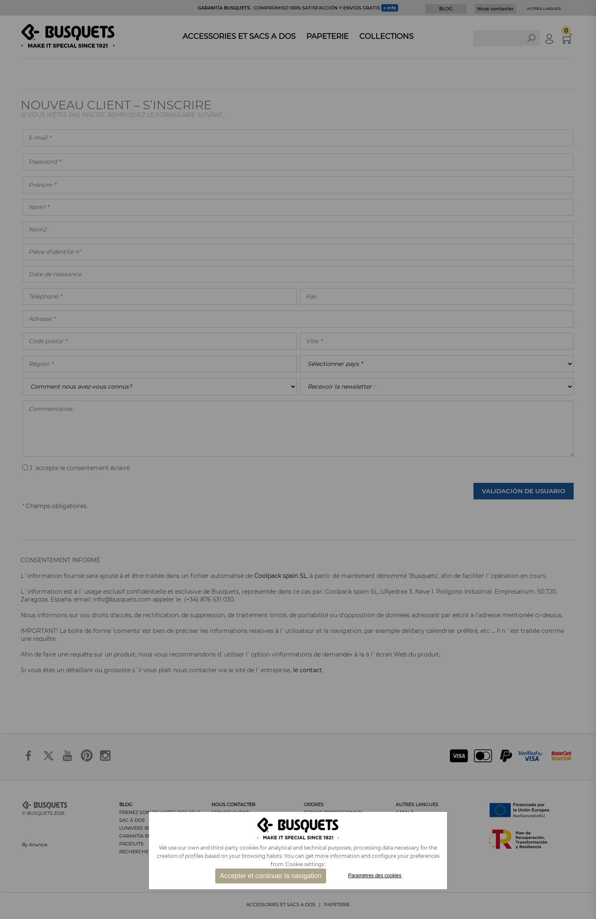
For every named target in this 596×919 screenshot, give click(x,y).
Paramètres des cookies (374, 875)
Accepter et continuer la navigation (270, 875)
